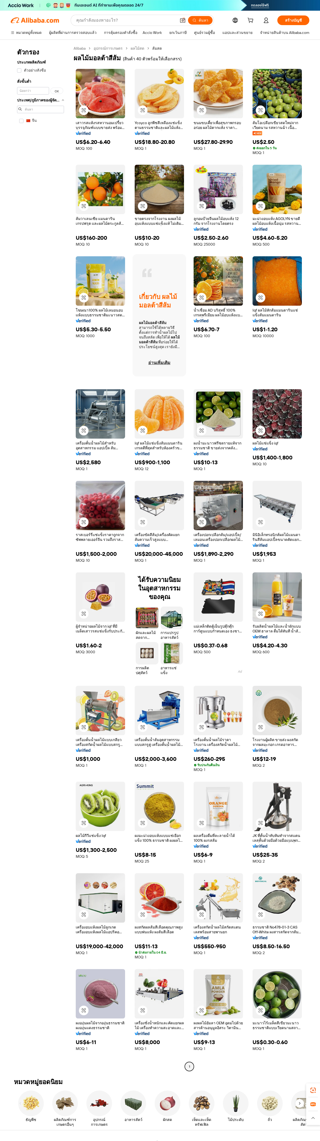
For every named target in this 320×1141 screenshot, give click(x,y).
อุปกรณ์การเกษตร (108, 48)
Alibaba (80, 48)
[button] (182, 20)
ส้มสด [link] (157, 48)
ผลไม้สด (137, 48)
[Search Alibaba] (125, 20)
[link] (313, 1090)
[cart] (251, 21)
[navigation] (40, 558)
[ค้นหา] (200, 20)
